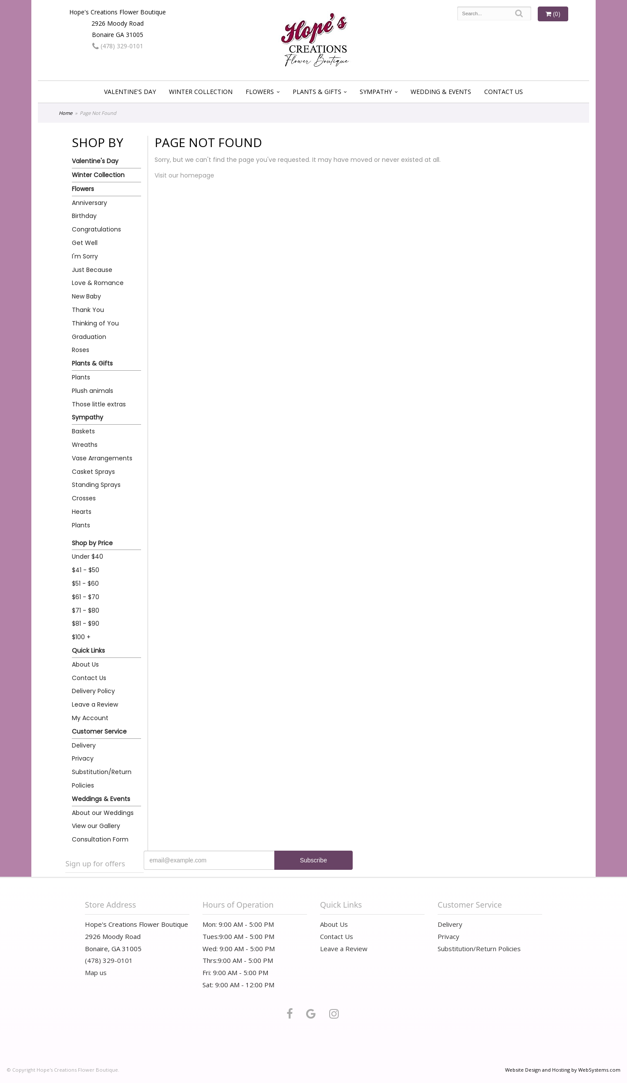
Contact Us (503, 91)
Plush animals (92, 390)
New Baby (86, 296)
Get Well (85, 242)
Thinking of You (95, 323)
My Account (90, 718)
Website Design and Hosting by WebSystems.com (562, 1069)
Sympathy (376, 91)
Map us (96, 972)
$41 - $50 (85, 570)
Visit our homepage (184, 175)
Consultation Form (100, 839)
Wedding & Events (441, 91)
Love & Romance (98, 282)
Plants (81, 377)
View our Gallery (96, 825)
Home (65, 113)
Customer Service (99, 731)
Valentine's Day (130, 91)
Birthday (84, 215)
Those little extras (99, 404)
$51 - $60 (85, 583)
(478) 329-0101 (117, 46)
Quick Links (88, 650)
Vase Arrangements (102, 458)
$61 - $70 (85, 597)
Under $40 (87, 556)
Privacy (83, 758)
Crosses (84, 498)
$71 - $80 (85, 610)
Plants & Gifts (317, 91)
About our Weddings (103, 812)
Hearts (81, 511)
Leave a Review (95, 704)
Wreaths (85, 444)
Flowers (260, 91)
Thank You (88, 309)
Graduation (89, 336)
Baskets (83, 431)
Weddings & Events (101, 799)
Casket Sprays (93, 471)
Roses (80, 349)
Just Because (92, 269)
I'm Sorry (85, 256)
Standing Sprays (96, 484)
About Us (85, 664)
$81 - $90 (85, 623)
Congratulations (96, 229)
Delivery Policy (93, 691)
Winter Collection (201, 91)
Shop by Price (92, 543)
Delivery (84, 745)
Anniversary (89, 202)
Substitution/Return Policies (101, 779)
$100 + (81, 637)
